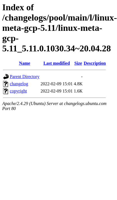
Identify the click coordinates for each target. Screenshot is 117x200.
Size (78, 63)
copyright (18, 91)
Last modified (56, 63)
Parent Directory (24, 76)
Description (95, 63)
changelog (19, 83)
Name (24, 63)
